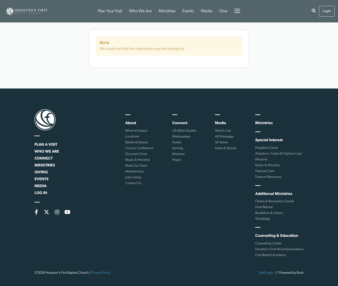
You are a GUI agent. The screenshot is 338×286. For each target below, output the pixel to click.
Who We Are (140, 11)
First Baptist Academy (270, 255)
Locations (132, 136)
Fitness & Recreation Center (274, 201)
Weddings (262, 219)
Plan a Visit (45, 145)
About (130, 123)
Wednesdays (181, 136)
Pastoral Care (264, 171)
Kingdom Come (266, 148)
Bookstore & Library (269, 213)
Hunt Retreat (264, 207)
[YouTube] (67, 212)
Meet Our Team (136, 165)
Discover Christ (136, 154)
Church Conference (139, 148)
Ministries (167, 11)
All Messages (224, 136)
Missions (178, 154)
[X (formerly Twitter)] (46, 212)
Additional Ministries (273, 194)
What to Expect (136, 131)
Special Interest (269, 140)
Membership (134, 171)
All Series (221, 142)
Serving (177, 148)
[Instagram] (57, 212)
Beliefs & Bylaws (136, 142)
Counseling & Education (276, 236)
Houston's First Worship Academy (279, 249)
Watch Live (223, 131)
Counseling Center (268, 243)
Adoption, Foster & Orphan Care (278, 153)
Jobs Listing (133, 177)
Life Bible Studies (184, 131)
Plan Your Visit (110, 11)
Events (188, 11)
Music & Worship (137, 160)
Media (206, 11)
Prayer (176, 160)
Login (327, 11)
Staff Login (266, 273)
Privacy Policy (100, 273)
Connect (43, 158)
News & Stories (225, 148)
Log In (40, 193)
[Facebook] (36, 212)
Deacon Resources (268, 177)
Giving (41, 172)
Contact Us (133, 183)
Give (223, 11)
